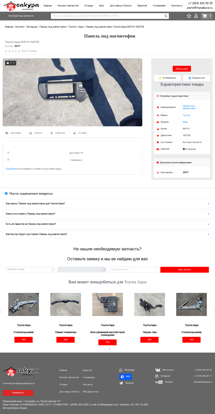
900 (23, 340)
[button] (139, 61)
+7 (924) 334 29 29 (200, 3)
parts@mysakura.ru (200, 8)
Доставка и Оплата (120, 6)
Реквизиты (18, 393)
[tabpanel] (24, 316)
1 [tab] (105, 348)
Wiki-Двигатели (90, 392)
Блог (101, 6)
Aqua (185, 122)
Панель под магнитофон (189, 107)
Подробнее (11, 169)
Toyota (186, 115)
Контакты (176, 6)
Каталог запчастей (68, 6)
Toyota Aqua (135, 281)
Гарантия (142, 6)
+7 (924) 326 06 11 (203, 376)
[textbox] (29, 269)
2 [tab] (109, 348)
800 (65, 340)
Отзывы (88, 6)
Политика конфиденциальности (19, 384)
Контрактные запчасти (21, 16)
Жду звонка (184, 270)
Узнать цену (182, 69)
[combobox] (110, 16)
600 (107, 342)
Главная (47, 6)
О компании (159, 6)
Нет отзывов (29, 51)
